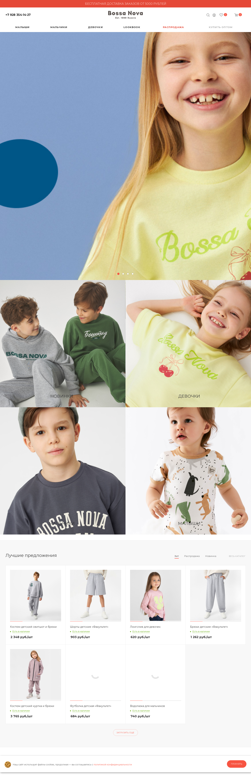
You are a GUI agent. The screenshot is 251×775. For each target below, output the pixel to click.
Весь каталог (237, 556)
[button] (118, 274)
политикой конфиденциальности (113, 764)
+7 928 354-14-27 (18, 15)
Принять (236, 764)
